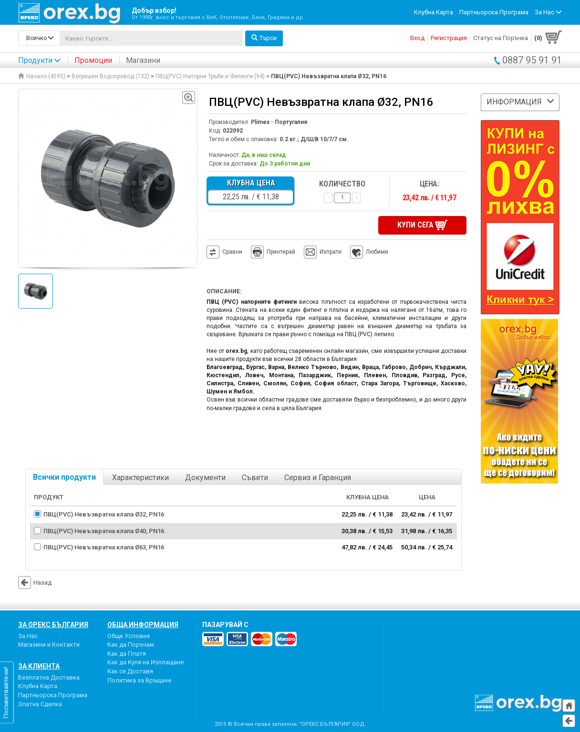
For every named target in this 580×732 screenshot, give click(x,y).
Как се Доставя (130, 671)
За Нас (28, 635)
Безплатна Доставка (49, 677)
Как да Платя (126, 653)
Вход (417, 37)
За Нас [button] (548, 12)
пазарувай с (225, 625)
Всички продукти (64, 477)
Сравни (232, 251)
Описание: (224, 291)
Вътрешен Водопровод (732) (110, 76)
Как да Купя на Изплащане (145, 662)
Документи (205, 477)
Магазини (143, 60)
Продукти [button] (39, 60)
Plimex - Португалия (279, 122)
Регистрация (449, 37)
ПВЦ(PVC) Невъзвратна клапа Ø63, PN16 (103, 547)
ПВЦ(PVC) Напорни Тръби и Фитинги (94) (210, 76)
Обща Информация (142, 625)
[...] (151, 38)
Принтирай (273, 252)
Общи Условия (128, 635)
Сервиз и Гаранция (317, 477)
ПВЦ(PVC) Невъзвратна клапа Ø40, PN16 (103, 531)
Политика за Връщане (139, 680)
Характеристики (140, 477)
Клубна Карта (433, 12)
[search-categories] (39, 38)
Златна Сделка (40, 704)
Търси (264, 37)
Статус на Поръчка (500, 37)
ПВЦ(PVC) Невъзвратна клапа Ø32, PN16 (103, 514)
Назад (35, 582)
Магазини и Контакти (49, 644)
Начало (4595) (41, 76)
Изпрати (331, 251)
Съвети (255, 477)
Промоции (93, 60)
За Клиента (39, 666)
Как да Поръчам (130, 644)
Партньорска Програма (493, 12)
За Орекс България (53, 625)
